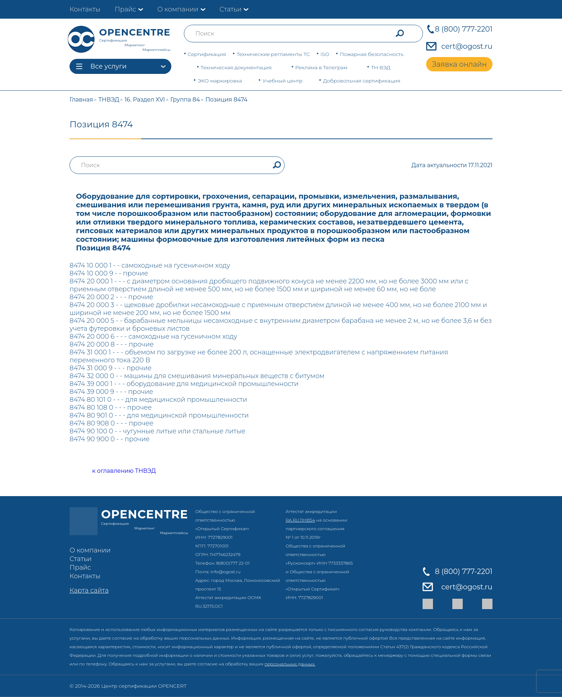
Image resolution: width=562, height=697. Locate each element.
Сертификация (207, 54)
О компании (177, 9)
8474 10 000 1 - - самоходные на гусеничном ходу (150, 265)
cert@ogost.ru (466, 46)
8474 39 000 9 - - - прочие (111, 392)
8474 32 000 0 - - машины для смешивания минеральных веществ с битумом (197, 376)
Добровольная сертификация (361, 80)
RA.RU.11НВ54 (300, 520)
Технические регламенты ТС (273, 54)
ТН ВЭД (380, 67)
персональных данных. (290, 664)
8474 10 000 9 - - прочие (109, 273)
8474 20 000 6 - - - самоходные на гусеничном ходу (153, 336)
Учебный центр (282, 80)
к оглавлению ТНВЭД (116, 471)
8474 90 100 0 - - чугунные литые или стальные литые (157, 431)
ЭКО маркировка (219, 80)
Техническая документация (236, 67)
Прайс (125, 9)
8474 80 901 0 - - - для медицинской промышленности (159, 415)
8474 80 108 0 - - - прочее (111, 407)
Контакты (85, 9)
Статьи (230, 9)
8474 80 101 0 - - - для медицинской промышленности (158, 400)
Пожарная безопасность (372, 54)
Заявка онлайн (459, 64)
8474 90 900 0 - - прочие (109, 439)
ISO (324, 54)
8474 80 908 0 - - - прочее (111, 423)
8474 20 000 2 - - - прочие (111, 297)
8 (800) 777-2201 (463, 29)
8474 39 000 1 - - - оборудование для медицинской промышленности (184, 384)
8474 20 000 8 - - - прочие (112, 344)
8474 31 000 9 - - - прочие (111, 368)
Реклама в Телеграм (321, 67)
